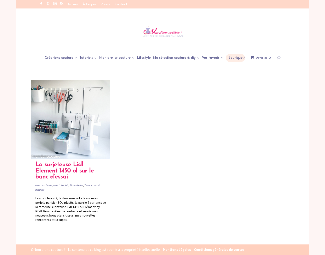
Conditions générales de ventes (219, 249)
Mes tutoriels (61, 185)
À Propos (89, 4)
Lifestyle (144, 58)
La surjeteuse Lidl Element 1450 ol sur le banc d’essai (64, 171)
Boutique (235, 58)
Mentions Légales (177, 249)
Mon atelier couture (115, 58)
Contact (121, 4)
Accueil (73, 4)
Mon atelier (76, 185)
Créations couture (59, 58)
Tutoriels (86, 58)
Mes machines (43, 185)
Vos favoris (210, 58)
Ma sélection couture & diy (174, 58)
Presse (105, 4)
